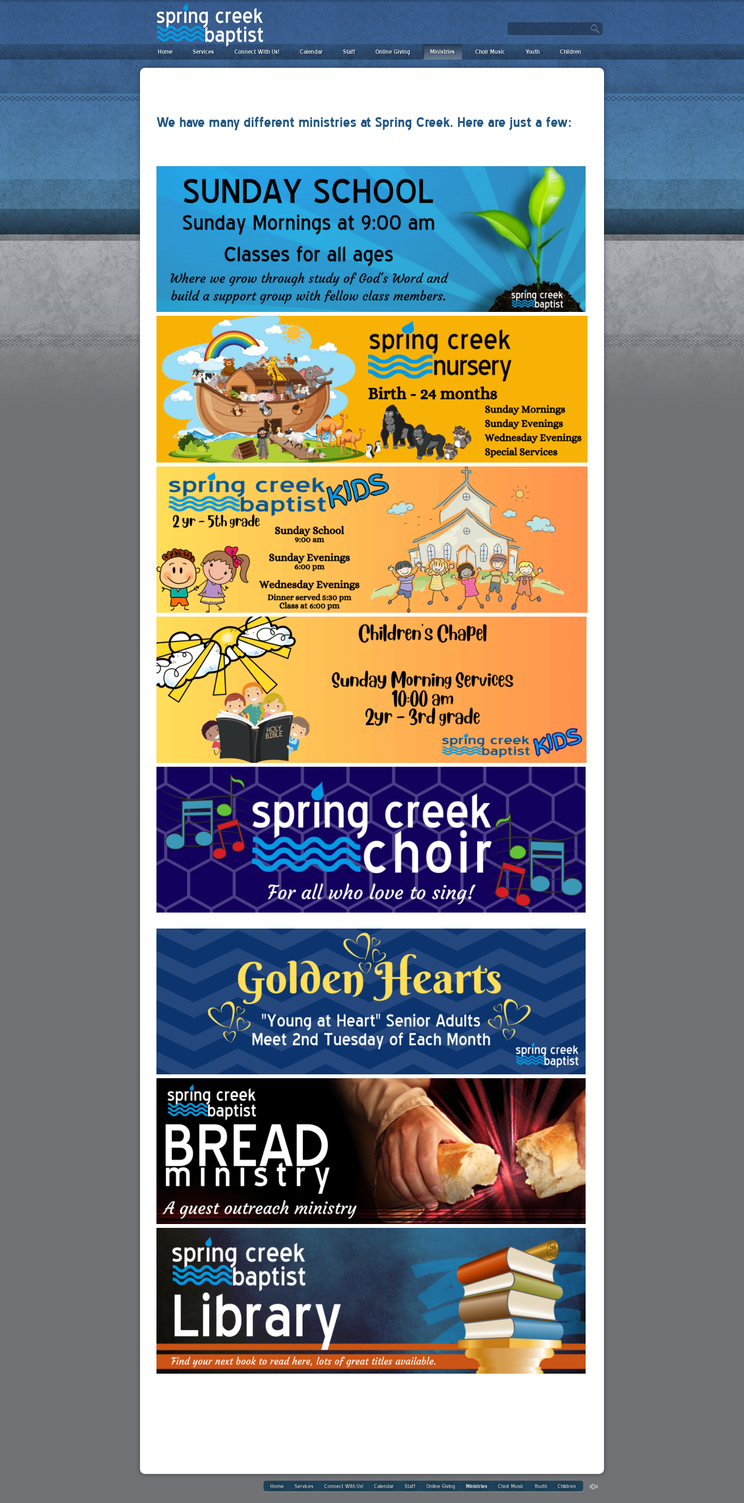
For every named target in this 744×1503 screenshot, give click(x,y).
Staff (349, 51)
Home (165, 51)
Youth (533, 51)
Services (203, 51)
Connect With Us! (256, 51)
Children (570, 51)
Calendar (311, 51)
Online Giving (392, 51)
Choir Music (490, 51)
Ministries (442, 51)
